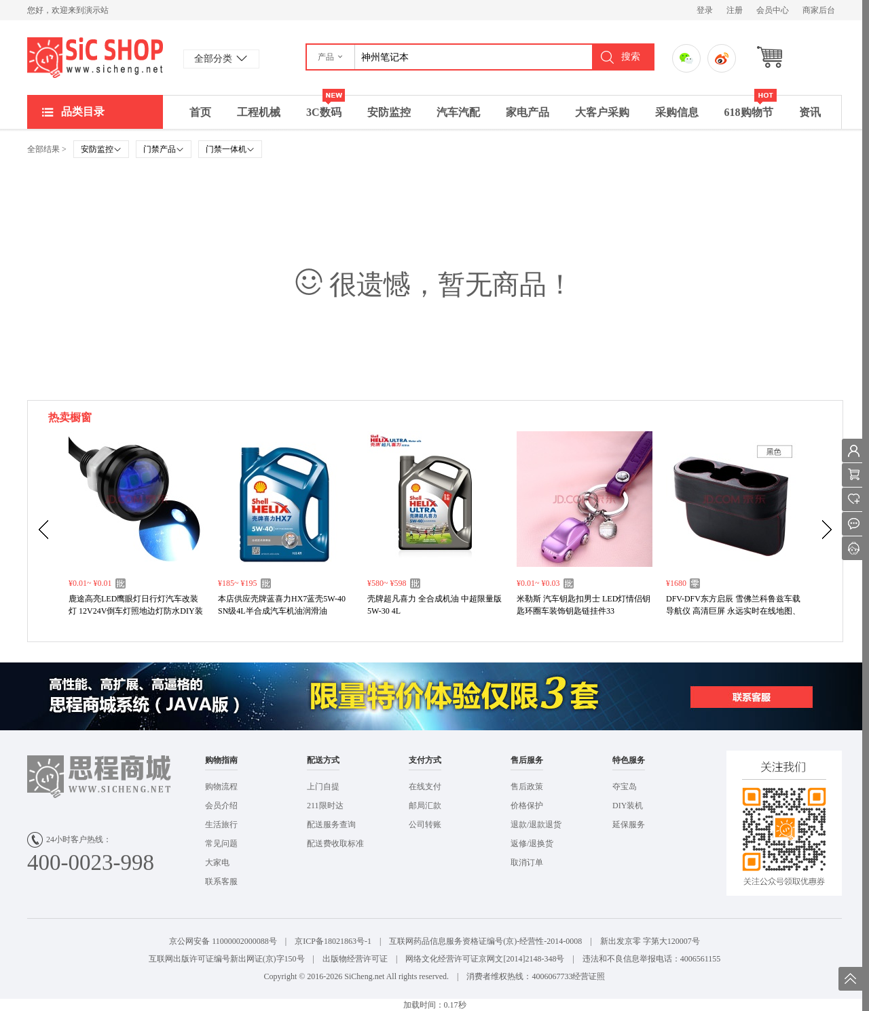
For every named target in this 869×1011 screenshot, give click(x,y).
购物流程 (221, 786)
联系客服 (221, 881)
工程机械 (258, 112)
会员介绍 (221, 805)
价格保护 (527, 805)
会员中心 (772, 10)
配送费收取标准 (335, 843)
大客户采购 (602, 112)
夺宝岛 (624, 786)
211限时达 (325, 805)
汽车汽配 (458, 112)
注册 (734, 10)
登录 (705, 10)
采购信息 (677, 112)
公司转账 (425, 824)
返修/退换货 (532, 843)
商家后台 (818, 10)
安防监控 (389, 112)
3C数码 (325, 107)
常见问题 (221, 843)
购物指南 (221, 760)
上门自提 (323, 786)
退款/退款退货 (536, 824)
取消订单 (527, 862)
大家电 (217, 862)
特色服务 (628, 760)
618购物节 (750, 107)
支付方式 (425, 760)
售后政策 (527, 786)
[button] (331, 57)
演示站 (95, 57)
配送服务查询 (331, 824)
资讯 (810, 112)
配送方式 (323, 760)
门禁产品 (163, 149)
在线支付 (425, 786)
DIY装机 (627, 805)
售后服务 (527, 760)
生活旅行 (221, 824)
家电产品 (527, 112)
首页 (200, 112)
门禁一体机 (230, 149)
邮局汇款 (425, 805)
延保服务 (628, 824)
